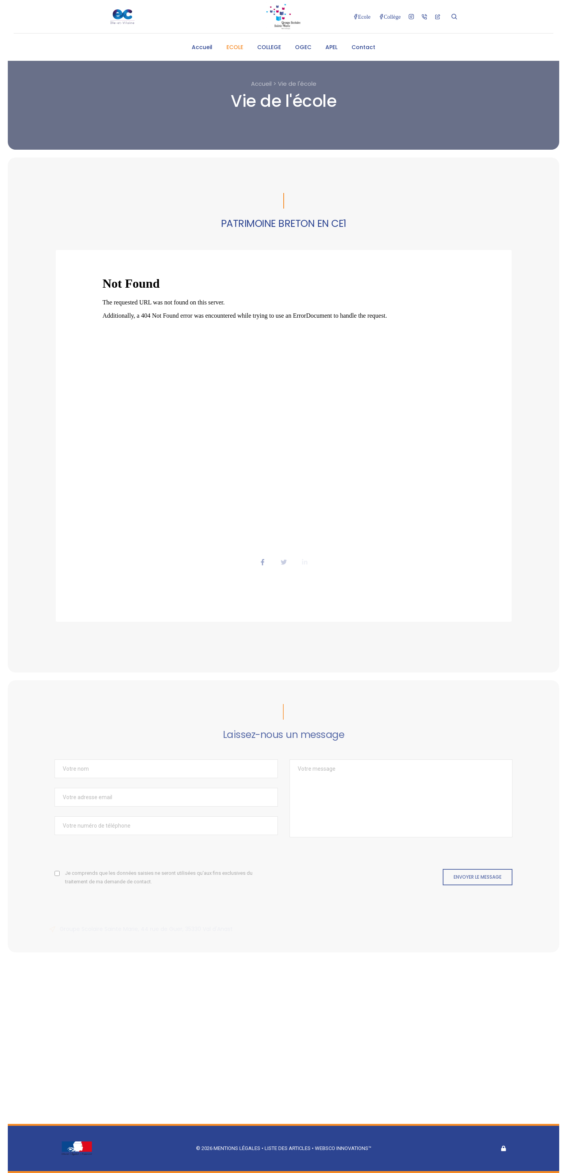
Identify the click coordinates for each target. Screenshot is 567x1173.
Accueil (202, 47)
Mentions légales (237, 1148)
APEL (331, 47)
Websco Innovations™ (343, 1148)
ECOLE (234, 47)
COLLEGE (269, 47)
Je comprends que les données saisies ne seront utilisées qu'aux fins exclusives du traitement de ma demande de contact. (159, 877)
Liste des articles (288, 1148)
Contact (363, 47)
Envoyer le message (478, 877)
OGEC (303, 47)
